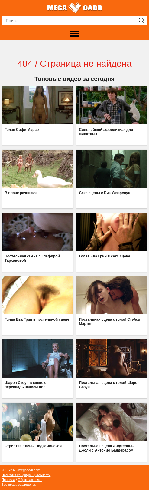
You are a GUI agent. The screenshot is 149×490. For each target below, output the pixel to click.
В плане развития (21, 193)
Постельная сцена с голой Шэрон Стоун (109, 385)
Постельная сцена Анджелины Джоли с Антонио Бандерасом (106, 448)
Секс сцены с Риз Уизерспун (104, 193)
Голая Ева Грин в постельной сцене (37, 319)
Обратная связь (30, 480)
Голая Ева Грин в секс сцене (104, 256)
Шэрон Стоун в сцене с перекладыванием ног (25, 385)
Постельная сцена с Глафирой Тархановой (32, 258)
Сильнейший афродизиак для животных (106, 131)
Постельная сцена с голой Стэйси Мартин (109, 321)
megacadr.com (29, 470)
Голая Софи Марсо (22, 129)
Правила (8, 480)
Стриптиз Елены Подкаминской (33, 446)
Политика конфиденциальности (26, 475)
